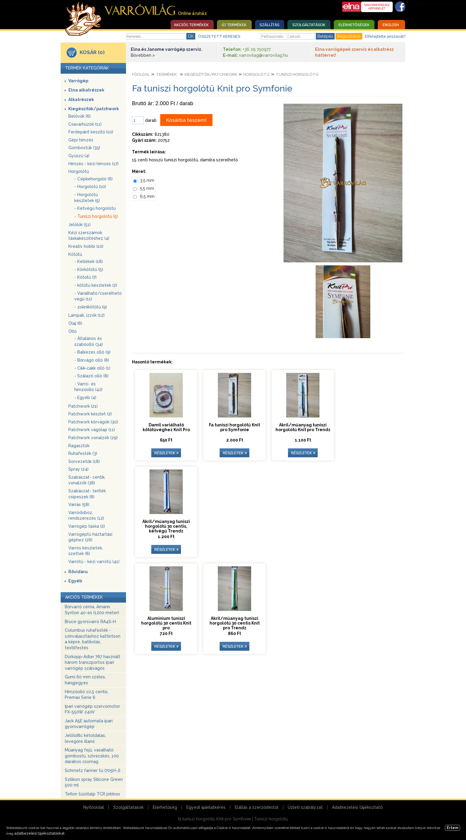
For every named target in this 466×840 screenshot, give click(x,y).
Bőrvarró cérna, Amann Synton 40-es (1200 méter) (92, 609)
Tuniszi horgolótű (297, 74)
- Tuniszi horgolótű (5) (96, 216)
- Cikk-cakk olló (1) (92, 368)
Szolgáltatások (128, 807)
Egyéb (75, 581)
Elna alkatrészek (86, 90)
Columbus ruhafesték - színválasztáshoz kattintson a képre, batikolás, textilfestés (92, 639)
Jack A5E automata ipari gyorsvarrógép (89, 723)
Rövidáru (78, 571)
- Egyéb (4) (85, 397)
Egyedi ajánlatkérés (206, 807)
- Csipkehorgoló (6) (93, 178)
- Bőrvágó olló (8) (91, 360)
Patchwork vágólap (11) (91, 429)
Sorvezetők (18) (84, 461)
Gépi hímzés (80, 140)
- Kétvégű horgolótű (95, 208)
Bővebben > (143, 55)
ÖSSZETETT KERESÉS (219, 36)
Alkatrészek (81, 99)
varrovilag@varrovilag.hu (263, 55)
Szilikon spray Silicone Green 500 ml (94, 782)
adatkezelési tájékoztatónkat (39, 833)
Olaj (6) (75, 323)
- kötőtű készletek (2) (95, 285)
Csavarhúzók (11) (85, 124)
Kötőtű (75, 254)
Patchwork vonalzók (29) (93, 437)
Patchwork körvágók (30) (93, 422)
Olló (72, 331)
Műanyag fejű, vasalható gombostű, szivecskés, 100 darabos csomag (92, 756)
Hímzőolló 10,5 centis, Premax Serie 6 (86, 694)
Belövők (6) (79, 116)
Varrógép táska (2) (86, 526)
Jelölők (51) (79, 224)
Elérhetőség (165, 807)
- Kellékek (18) (88, 261)
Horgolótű (78, 171)
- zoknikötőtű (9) (90, 307)
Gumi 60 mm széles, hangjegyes (85, 679)
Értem (452, 828)
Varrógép (78, 80)
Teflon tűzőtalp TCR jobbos (92, 794)
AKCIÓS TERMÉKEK (84, 597)
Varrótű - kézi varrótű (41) (93, 561)
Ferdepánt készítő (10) (90, 132)
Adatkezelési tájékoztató (357, 807)
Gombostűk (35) (84, 147)
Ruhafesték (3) (82, 453)
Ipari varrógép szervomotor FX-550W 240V (92, 709)
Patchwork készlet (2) (90, 414)
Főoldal (141, 74)
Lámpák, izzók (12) (86, 315)
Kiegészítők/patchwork (93, 108)
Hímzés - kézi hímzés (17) (93, 163)
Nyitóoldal (93, 807)
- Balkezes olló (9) (92, 352)
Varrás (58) (78, 504)
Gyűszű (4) (78, 155)
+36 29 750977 (257, 49)
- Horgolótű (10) (90, 186)
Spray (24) (78, 469)
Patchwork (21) (83, 406)
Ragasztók (78, 445)
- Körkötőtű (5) (88, 269)
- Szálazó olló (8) (91, 375)
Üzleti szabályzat (305, 807)
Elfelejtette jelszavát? (385, 36)
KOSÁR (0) (92, 52)
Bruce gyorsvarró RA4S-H (90, 621)
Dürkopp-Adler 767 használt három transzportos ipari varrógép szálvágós (92, 662)
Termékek (166, 74)
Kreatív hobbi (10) (85, 246)
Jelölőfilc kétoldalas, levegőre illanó (85, 738)
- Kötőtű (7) (85, 277)
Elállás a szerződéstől (256, 807)
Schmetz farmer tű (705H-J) (92, 770)
